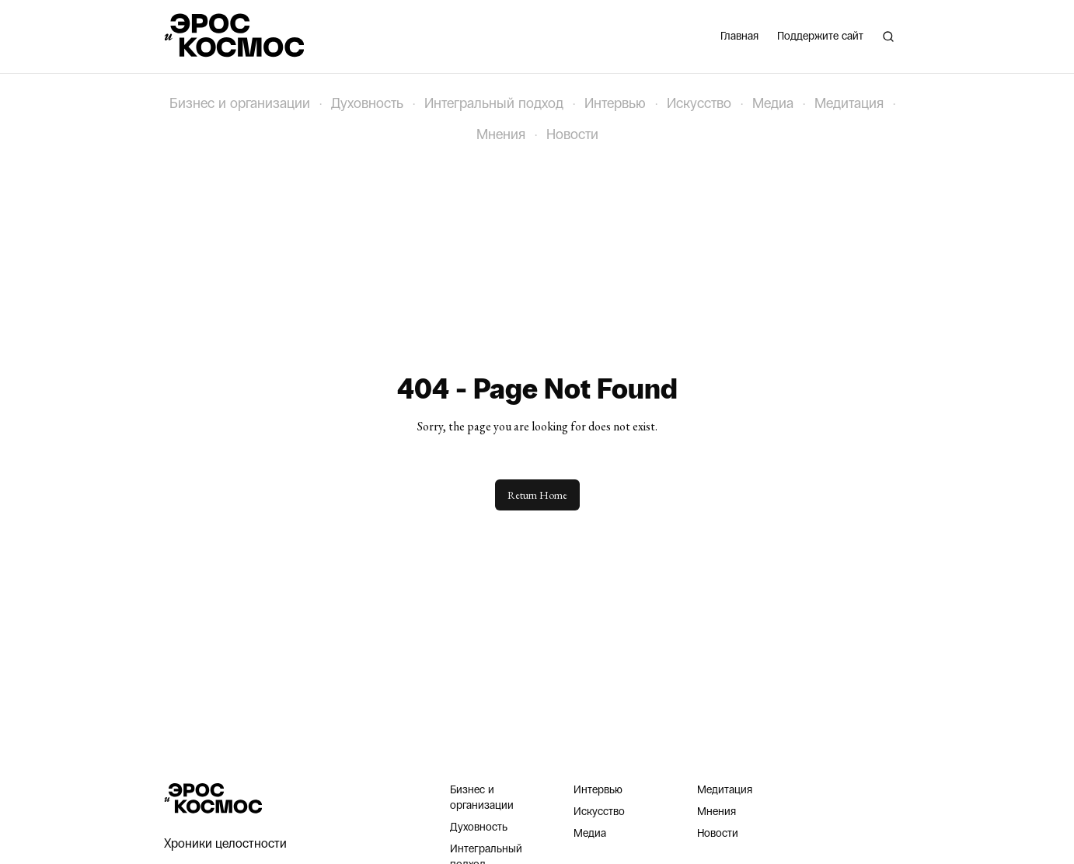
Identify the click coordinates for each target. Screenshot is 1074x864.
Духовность (367, 103)
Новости (572, 134)
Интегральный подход (493, 103)
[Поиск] (888, 37)
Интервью (615, 103)
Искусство (699, 103)
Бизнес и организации (239, 103)
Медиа (772, 103)
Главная (739, 36)
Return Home (537, 495)
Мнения (500, 134)
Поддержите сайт (820, 36)
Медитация (849, 103)
